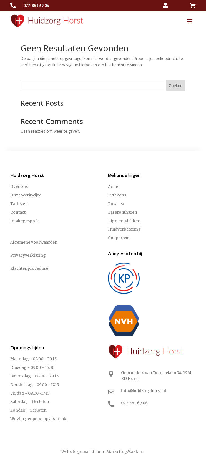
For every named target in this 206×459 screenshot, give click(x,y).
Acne (113, 186)
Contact (18, 212)
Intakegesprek (24, 220)
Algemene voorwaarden (33, 242)
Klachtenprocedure (29, 268)
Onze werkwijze (25, 195)
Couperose (118, 237)
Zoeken (175, 85)
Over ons (19, 186)
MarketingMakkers (125, 451)
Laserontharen (122, 212)
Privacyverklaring (28, 255)
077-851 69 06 (36, 5)
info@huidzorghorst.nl (143, 390)
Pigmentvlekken (124, 220)
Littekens (117, 195)
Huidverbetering (124, 229)
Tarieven (19, 203)
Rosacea (116, 203)
